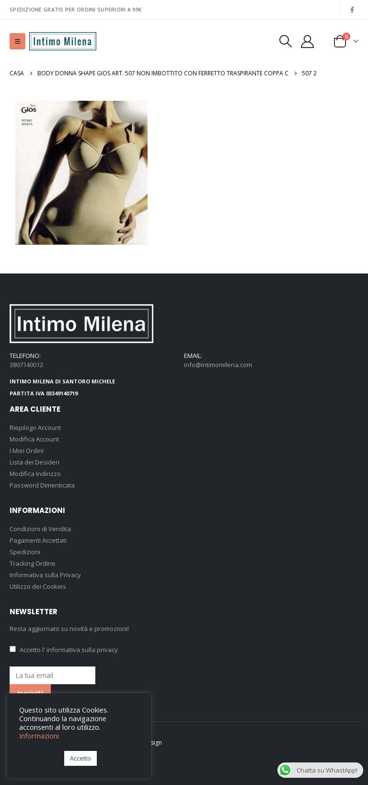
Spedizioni (25, 551)
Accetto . (64, 649)
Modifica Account (34, 439)
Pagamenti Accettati (38, 540)
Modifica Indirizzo (35, 473)
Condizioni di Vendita (40, 528)
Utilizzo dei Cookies (38, 586)
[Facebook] (352, 9)
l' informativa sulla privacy (80, 649)
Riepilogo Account (35, 427)
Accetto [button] (80, 758)
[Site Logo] (62, 41)
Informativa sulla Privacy (45, 575)
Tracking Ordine (33, 563)
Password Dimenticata (42, 485)
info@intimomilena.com (218, 364)
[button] (17, 41)
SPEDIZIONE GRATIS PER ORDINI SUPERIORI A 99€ (75, 9)
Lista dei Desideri (34, 462)
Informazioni (39, 735)
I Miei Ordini (27, 450)
